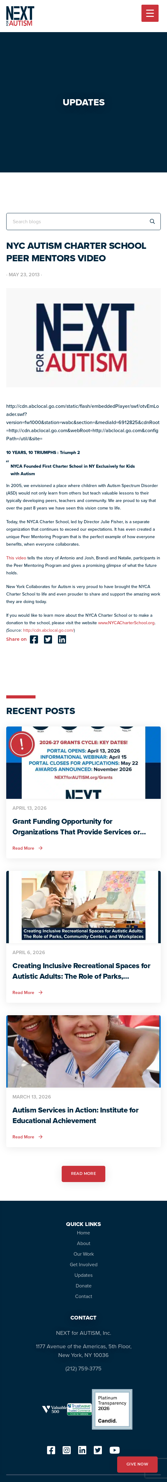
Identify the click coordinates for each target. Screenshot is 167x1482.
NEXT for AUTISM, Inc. (83, 1333)
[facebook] (51, 1452)
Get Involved (84, 1264)
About (83, 1243)
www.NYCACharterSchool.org (126, 623)
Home (83, 1232)
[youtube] (114, 1452)
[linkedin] (82, 1452)
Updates (83, 1275)
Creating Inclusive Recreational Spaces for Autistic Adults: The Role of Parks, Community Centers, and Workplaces (81, 971)
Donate (84, 1285)
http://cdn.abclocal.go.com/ (48, 630)
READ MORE (83, 1174)
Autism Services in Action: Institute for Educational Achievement (75, 1115)
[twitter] (98, 1452)
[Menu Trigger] (150, 13)
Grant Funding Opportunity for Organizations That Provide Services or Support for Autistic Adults (76, 826)
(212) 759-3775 (83, 1368)
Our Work (84, 1254)
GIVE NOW (137, 1464)
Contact (83, 1296)
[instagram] (67, 1452)
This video (16, 558)
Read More (27, 848)
